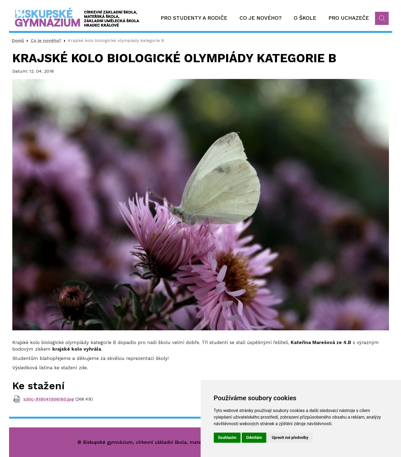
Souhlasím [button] (227, 437)
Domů (18, 40)
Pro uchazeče (348, 18)
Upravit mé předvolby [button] (290, 437)
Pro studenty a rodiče (194, 18)
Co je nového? (261, 18)
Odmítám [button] (254, 437)
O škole (305, 18)
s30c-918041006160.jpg (48, 399)
